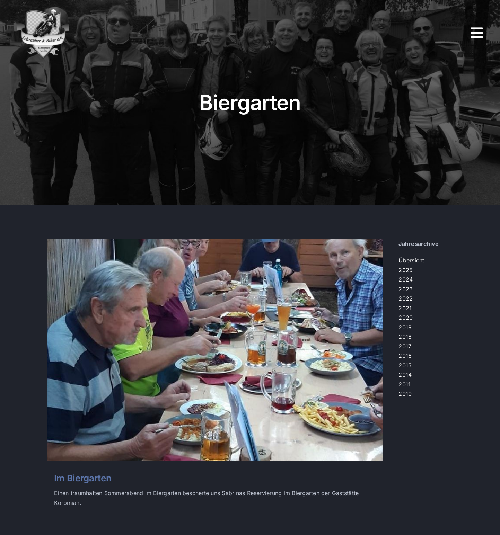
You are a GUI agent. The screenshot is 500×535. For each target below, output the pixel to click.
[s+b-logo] (43, 9)
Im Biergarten (83, 478)
